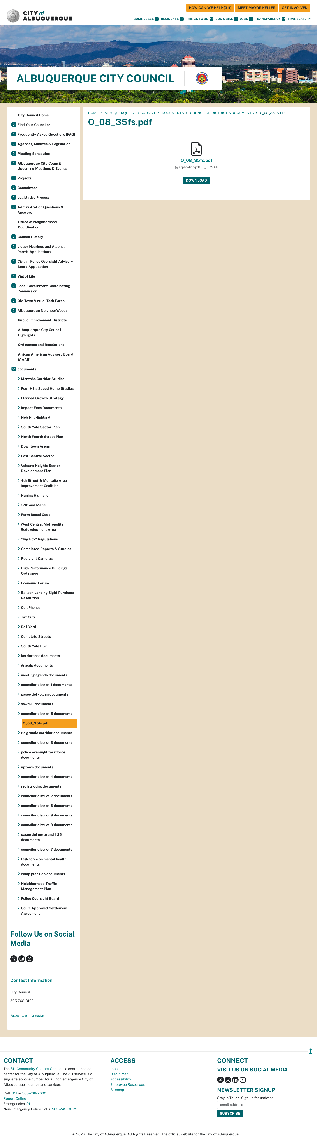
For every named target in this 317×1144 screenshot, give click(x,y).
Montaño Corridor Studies (42, 379)
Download (196, 180)
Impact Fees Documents (41, 408)
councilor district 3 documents (46, 742)
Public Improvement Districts (42, 320)
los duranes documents (40, 656)
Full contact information (27, 1015)
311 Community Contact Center (36, 1069)
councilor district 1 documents (46, 685)
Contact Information (31, 980)
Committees (27, 188)
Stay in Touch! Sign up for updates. (245, 1098)
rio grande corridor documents (46, 733)
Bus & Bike (226, 19)
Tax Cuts (28, 617)
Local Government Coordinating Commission (44, 288)
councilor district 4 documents (46, 777)
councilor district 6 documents (46, 806)
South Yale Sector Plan (40, 427)
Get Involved (295, 8)
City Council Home (33, 115)
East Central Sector (37, 456)
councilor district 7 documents (46, 849)
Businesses (146, 19)
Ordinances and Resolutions (41, 345)
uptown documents (37, 767)
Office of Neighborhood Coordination (37, 224)
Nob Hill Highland (35, 417)
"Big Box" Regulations (39, 539)
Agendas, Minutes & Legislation (44, 144)
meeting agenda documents (44, 675)
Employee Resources (127, 1084)
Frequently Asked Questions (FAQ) (46, 134)
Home (93, 113)
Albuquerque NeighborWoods (42, 310)
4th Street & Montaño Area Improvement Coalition (44, 483)
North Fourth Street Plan (42, 437)
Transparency (270, 19)
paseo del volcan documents (44, 694)
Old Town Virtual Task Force (41, 301)
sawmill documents (37, 704)
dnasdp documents (37, 665)
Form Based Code (35, 515)
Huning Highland (35, 495)
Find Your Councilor (34, 125)
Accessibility (120, 1079)
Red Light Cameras (37, 558)
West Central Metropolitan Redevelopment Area (43, 527)
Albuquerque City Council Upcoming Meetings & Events (42, 166)
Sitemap (117, 1090)
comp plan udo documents (43, 874)
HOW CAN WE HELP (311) (210, 8)
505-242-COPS (64, 1109)
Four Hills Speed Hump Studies (47, 388)
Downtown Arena (35, 446)
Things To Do (199, 19)
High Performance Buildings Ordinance (44, 571)
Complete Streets (36, 636)
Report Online (15, 1098)
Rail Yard (28, 627)
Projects (25, 178)
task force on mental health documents (43, 861)
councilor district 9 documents (46, 815)
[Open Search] (309, 18)
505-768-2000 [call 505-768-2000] (34, 1093)
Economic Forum (35, 583)
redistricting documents (41, 786)
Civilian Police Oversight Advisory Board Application (45, 264)
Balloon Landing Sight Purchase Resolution (47, 595)
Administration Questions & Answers (40, 209)
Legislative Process (33, 197)
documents (173, 113)
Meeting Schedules (34, 154)
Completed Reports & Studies (46, 549)
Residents (172, 19)
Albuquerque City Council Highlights (39, 332)
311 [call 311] (14, 1093)
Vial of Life (26, 276)
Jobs (246, 19)
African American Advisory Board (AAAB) (45, 357)
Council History (30, 237)
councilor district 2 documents (46, 796)
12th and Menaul (35, 505)
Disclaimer (119, 1074)
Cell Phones (30, 608)
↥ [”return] (310, 1051)
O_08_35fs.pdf (196, 160)
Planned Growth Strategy (42, 398)
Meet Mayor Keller (256, 8)
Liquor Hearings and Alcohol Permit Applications (41, 249)
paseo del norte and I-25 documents (41, 837)
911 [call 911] (29, 1104)
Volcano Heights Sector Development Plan (40, 468)
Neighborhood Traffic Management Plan (39, 886)
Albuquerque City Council (130, 113)
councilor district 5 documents (222, 113)
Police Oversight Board (40, 898)
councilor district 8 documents (46, 825)
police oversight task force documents (43, 755)
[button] (297, 19)
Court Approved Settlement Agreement (44, 911)
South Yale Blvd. (34, 646)
